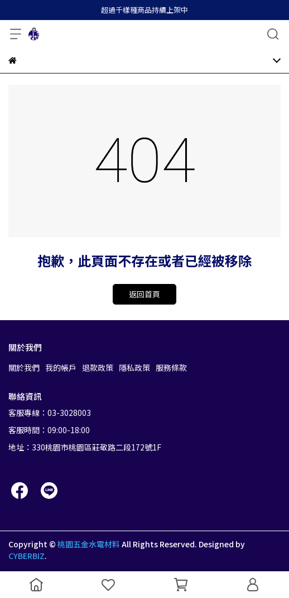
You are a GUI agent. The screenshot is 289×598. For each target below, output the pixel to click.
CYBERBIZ (26, 555)
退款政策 (97, 367)
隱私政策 (134, 367)
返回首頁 (144, 294)
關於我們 (24, 367)
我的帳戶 (60, 367)
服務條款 (171, 367)
